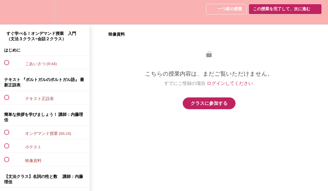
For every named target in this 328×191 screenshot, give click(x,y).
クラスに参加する (209, 103)
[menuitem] (44, 12)
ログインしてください (230, 83)
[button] (9, 12)
